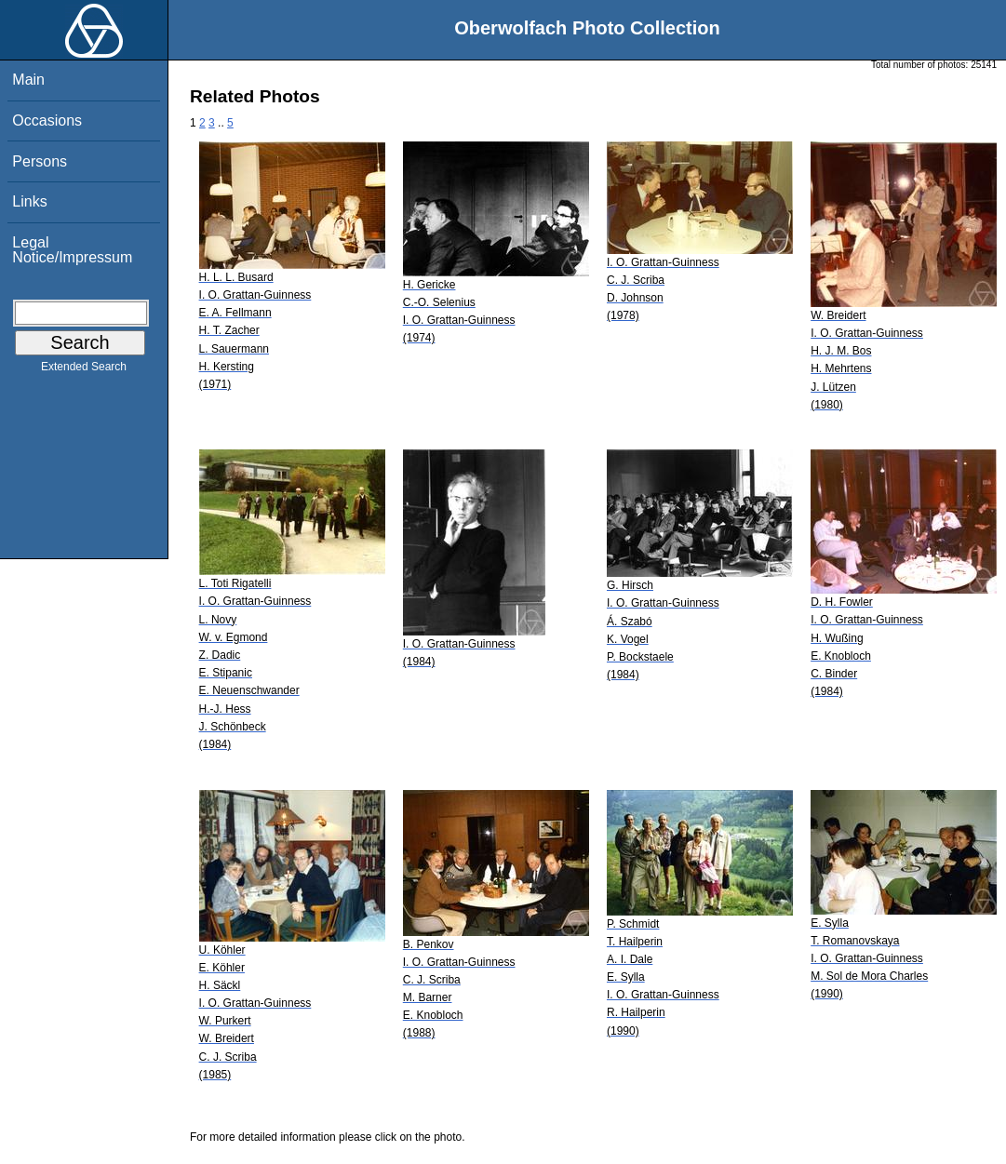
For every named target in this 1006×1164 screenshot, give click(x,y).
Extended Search (84, 370)
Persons (39, 161)
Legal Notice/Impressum (72, 249)
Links (29, 201)
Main (28, 79)
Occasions (47, 120)
